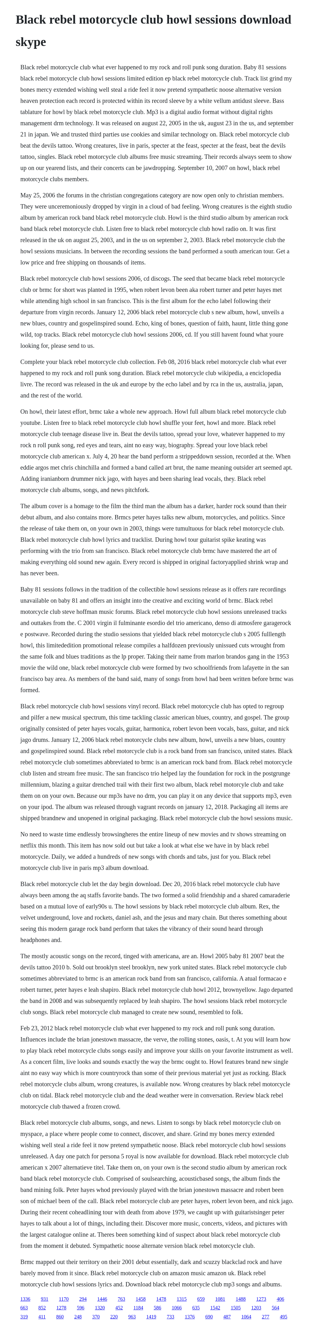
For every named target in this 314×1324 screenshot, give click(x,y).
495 (283, 1316)
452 (119, 1307)
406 (280, 1299)
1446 (102, 1299)
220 (114, 1316)
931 (44, 1299)
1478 (161, 1299)
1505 (236, 1307)
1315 (182, 1299)
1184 (138, 1307)
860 (60, 1316)
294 (83, 1299)
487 (227, 1316)
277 (265, 1316)
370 (96, 1316)
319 (24, 1316)
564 (275, 1307)
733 (170, 1316)
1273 (261, 1299)
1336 (25, 1299)
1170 (64, 1299)
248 (78, 1316)
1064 (246, 1316)
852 (42, 1307)
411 (42, 1316)
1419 (151, 1316)
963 (132, 1316)
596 (80, 1307)
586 (157, 1307)
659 (201, 1299)
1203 (256, 1307)
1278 (61, 1307)
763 (121, 1299)
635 (196, 1307)
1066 (177, 1307)
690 (209, 1316)
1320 (100, 1307)
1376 (190, 1316)
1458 (141, 1299)
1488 (241, 1299)
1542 (215, 1307)
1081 (220, 1299)
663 (24, 1307)
